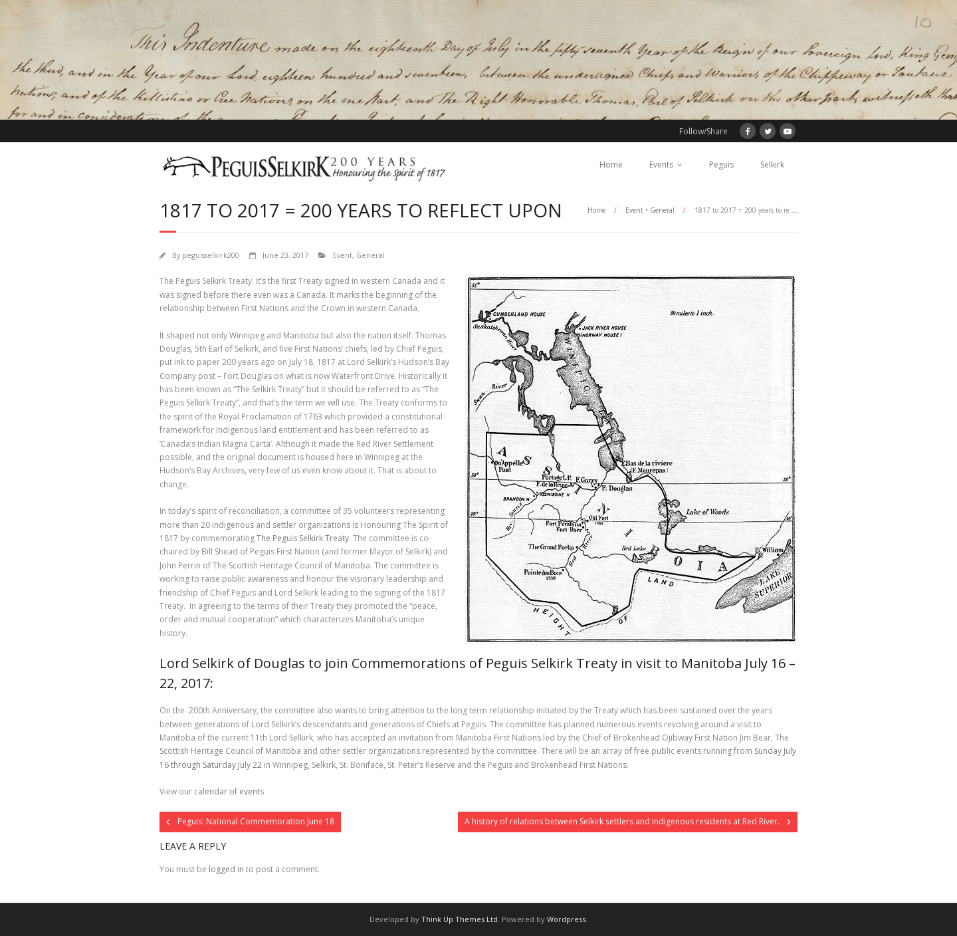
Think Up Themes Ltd (459, 919)
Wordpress (566, 919)
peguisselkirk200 (210, 255)
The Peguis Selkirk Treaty (303, 538)
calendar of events (229, 791)
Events (661, 164)
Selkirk (772, 164)
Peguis (721, 164)
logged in (226, 869)
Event (634, 210)
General (662, 210)
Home (611, 164)
